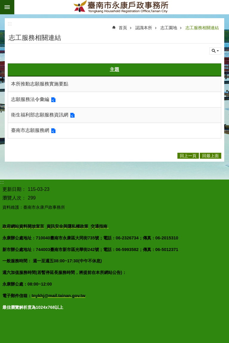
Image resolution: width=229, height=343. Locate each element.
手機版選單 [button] (7, 7)
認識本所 (143, 27)
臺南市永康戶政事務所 (121, 7)
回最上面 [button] (210, 155)
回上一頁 (188, 155)
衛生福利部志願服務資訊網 (39, 114)
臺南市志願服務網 (30, 130)
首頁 (123, 27)
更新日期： (14, 189)
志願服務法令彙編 (30, 99)
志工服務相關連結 (202, 27)
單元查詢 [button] (215, 50)
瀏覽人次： (14, 197)
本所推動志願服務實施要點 (39, 83)
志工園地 (168, 27)
